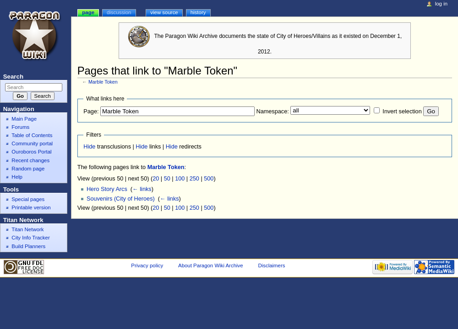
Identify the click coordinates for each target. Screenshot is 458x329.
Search (13, 76)
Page (88, 12)
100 (180, 178)
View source (164, 12)
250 (194, 178)
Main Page (24, 119)
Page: (90, 111)
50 (167, 178)
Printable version (30, 207)
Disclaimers (271, 265)
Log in (441, 3)
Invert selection (401, 111)
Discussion (119, 12)
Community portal (32, 143)
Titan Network (27, 229)
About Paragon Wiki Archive (210, 265)
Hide (89, 146)
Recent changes (30, 160)
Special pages (27, 199)
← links (142, 189)
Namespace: (272, 111)
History (198, 12)
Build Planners (28, 246)
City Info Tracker (30, 237)
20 (156, 178)
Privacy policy (147, 265)
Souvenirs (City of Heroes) (121, 199)
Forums (20, 127)
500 (208, 178)
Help (16, 177)
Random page (27, 168)
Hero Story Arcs (107, 189)
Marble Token (103, 82)
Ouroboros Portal (31, 151)
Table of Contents (31, 135)
